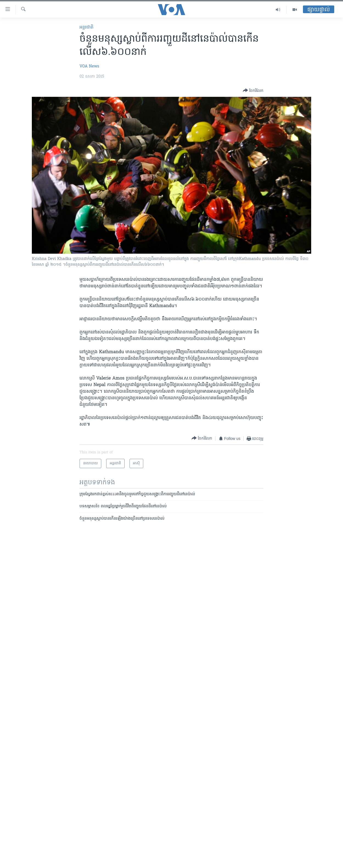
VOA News (89, 66)
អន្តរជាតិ (87, 27)
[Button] (253, 90)
